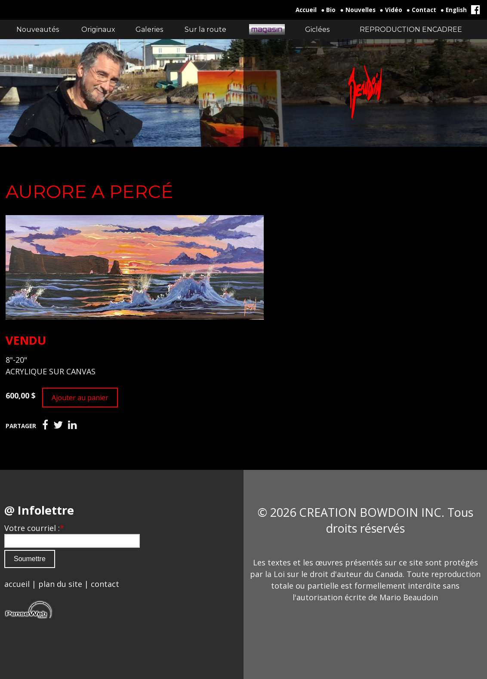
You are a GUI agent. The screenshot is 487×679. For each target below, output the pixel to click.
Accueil (306, 10)
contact (105, 584)
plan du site (60, 584)
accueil (17, 584)
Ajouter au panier (80, 397)
